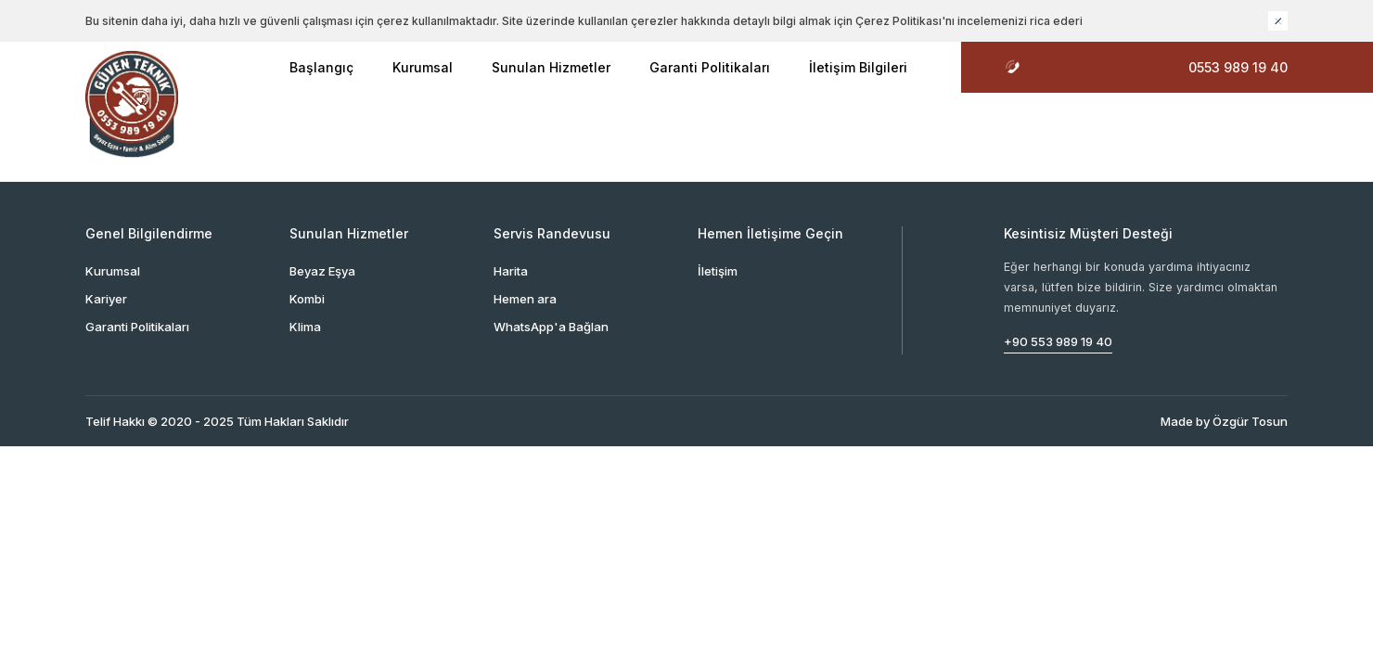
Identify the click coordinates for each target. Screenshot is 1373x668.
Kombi (307, 298)
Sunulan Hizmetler (551, 67)
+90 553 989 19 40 (1058, 341)
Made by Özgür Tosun (1224, 421)
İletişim (718, 270)
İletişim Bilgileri (858, 67)
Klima (305, 326)
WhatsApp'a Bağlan (551, 326)
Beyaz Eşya (322, 270)
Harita (511, 270)
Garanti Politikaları (709, 67)
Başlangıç (321, 67)
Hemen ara (525, 298)
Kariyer (106, 298)
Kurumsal (422, 67)
